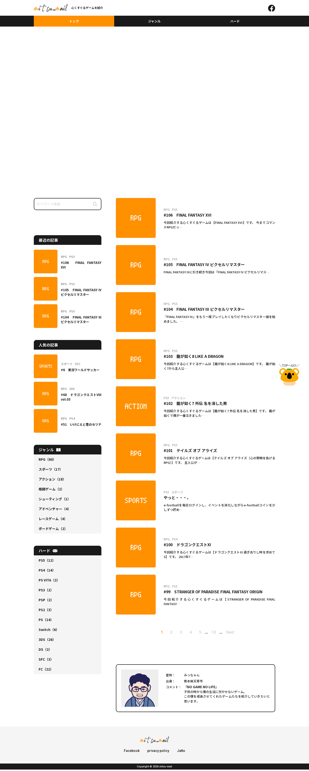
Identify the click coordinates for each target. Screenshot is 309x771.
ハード (235, 21)
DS (45, 650)
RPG (47, 460)
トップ (74, 21)
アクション (52, 480)
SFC (46, 660)
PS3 (46, 591)
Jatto (181, 752)
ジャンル (154, 21)
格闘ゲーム (51, 490)
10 (219, 633)
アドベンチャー (55, 510)
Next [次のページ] (237, 633)
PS (46, 621)
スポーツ (51, 470)
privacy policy (158, 752)
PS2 (46, 611)
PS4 (47, 571)
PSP (46, 601)
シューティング (55, 500)
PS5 (47, 561)
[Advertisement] (154, 64)
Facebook (132, 752)
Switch (49, 631)
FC (46, 670)
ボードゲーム (53, 530)
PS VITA (49, 581)
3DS (47, 640)
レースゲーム (53, 520)
